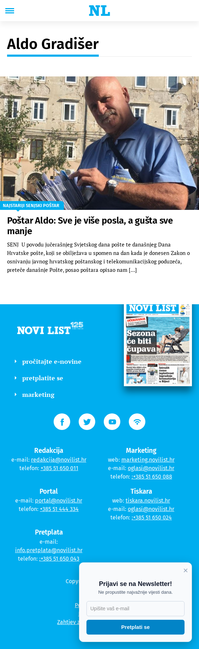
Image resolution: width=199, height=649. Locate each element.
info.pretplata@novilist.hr (49, 550)
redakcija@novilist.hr (58, 459)
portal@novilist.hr (58, 500)
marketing (34, 394)
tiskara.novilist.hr (148, 500)
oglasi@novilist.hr (151, 468)
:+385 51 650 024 (152, 517)
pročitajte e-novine (48, 361)
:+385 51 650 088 (152, 476)
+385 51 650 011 (59, 468)
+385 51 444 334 (59, 509)
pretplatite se (39, 378)
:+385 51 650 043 (59, 558)
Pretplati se (135, 627)
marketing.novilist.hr (148, 459)
